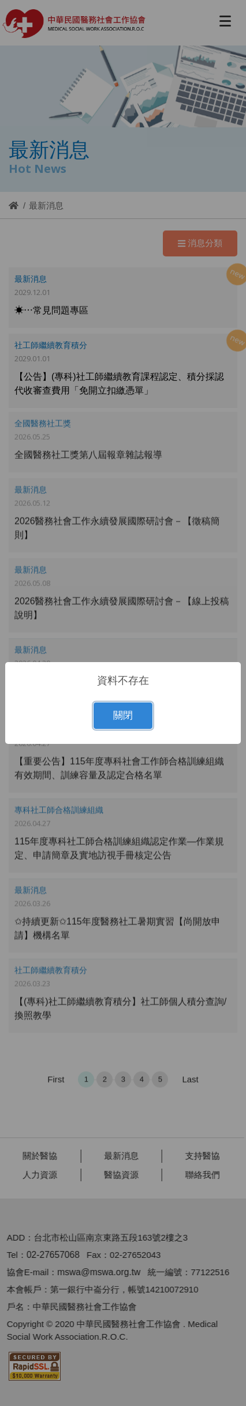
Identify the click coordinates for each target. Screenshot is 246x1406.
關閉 (123, 715)
